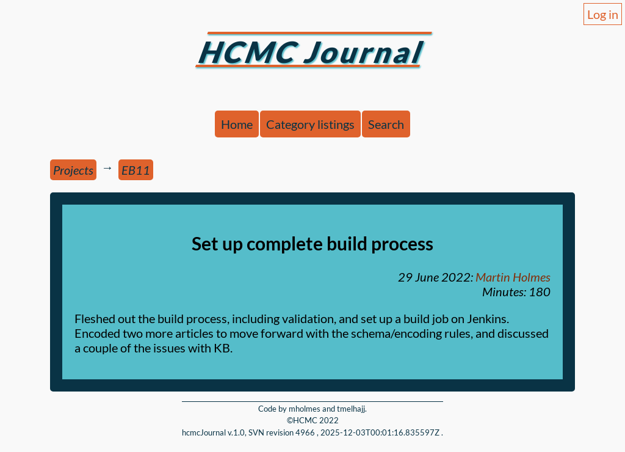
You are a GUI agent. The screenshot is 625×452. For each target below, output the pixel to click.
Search (386, 124)
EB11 (135, 169)
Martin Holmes (513, 276)
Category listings (310, 124)
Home (237, 124)
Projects (73, 169)
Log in (602, 14)
